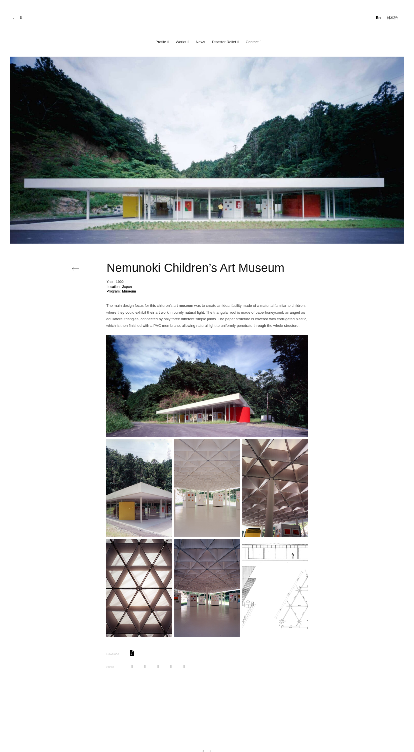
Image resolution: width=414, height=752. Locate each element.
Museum (129, 291)
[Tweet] (144, 667)
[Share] (132, 667)
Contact (252, 42)
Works (181, 42)
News (200, 42)
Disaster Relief (224, 42)
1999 (120, 282)
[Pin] (158, 667)
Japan (127, 287)
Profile (160, 42)
